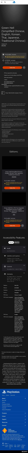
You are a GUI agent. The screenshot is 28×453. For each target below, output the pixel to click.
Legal (3, 445)
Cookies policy (18, 446)
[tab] (11, 242)
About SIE (4, 400)
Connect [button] (14, 425)
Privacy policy (6, 446)
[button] (8, 83)
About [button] (14, 398)
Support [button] (14, 419)
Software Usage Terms (23, 446)
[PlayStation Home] (14, 2)
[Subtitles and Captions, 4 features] (14, 258)
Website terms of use (11, 446)
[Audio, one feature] (14, 249)
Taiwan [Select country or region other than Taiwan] (5, 443)
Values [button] (14, 416)
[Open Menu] (1, 2)
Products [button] (14, 413)
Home (3, 395)
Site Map (15, 446)
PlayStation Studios (6, 404)
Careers (3, 402)
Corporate (4, 407)
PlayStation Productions (7, 406)
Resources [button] (14, 422)
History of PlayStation (6, 409)
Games (7, 395)
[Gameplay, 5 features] (14, 277)
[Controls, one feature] (14, 267)
